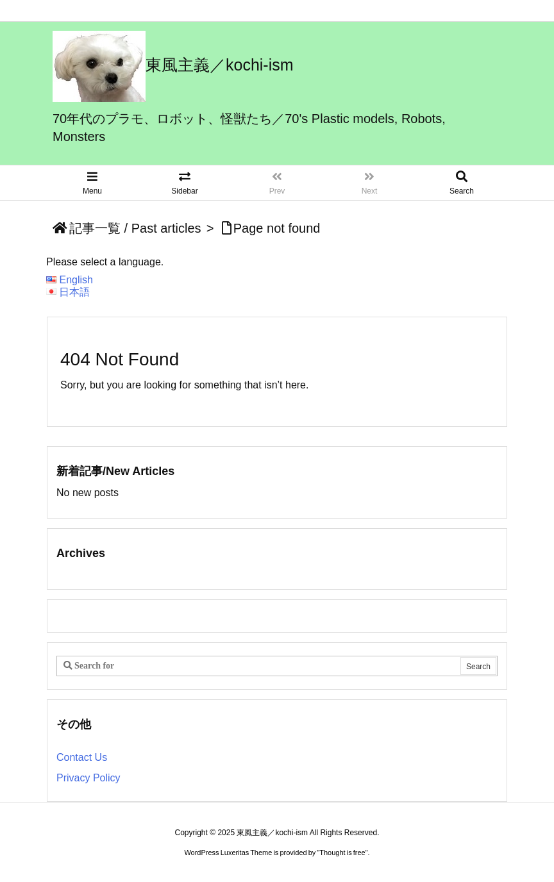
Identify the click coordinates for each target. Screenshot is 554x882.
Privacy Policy (88, 777)
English (75, 279)
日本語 (74, 292)
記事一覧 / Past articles (135, 228)
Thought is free (342, 852)
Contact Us (81, 757)
